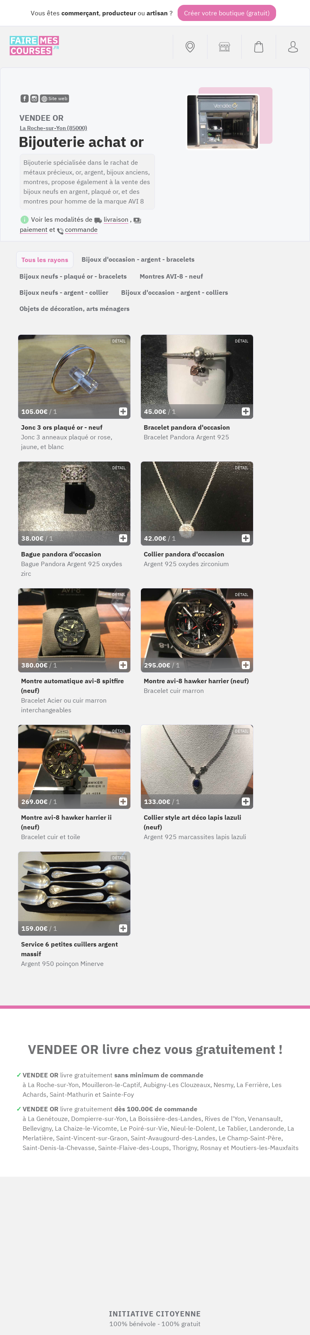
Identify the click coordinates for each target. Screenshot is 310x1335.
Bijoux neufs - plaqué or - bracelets (73, 276)
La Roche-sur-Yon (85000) (53, 128)
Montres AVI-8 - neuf (171, 276)
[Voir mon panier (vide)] (258, 47)
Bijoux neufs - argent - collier (63, 292)
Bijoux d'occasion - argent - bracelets (138, 259)
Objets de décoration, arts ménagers (74, 308)
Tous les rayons (44, 260)
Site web (54, 98)
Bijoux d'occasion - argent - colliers (174, 292)
